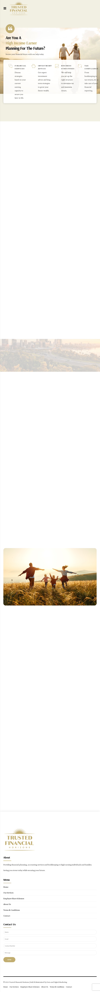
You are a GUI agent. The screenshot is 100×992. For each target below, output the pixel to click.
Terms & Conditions (11, 910)
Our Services (8, 893)
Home (5, 887)
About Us (7, 904)
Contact (6, 916)
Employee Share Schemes (13, 898)
